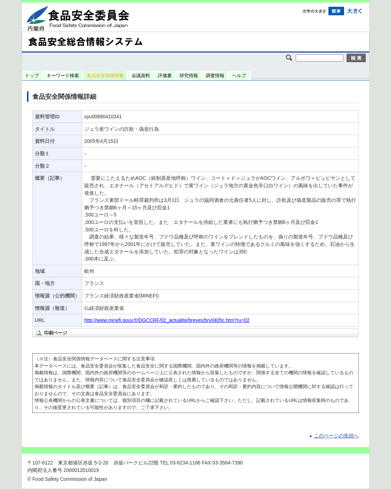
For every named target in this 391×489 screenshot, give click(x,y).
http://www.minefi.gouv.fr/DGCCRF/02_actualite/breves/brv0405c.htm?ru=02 (167, 320)
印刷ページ (55, 332)
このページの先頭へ (336, 436)
